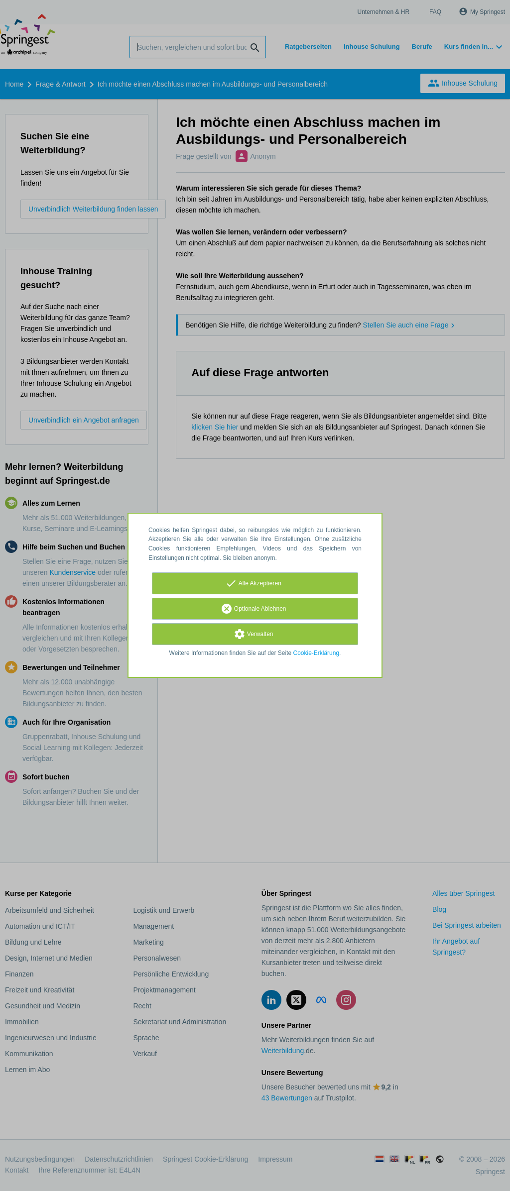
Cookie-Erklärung (316, 653)
